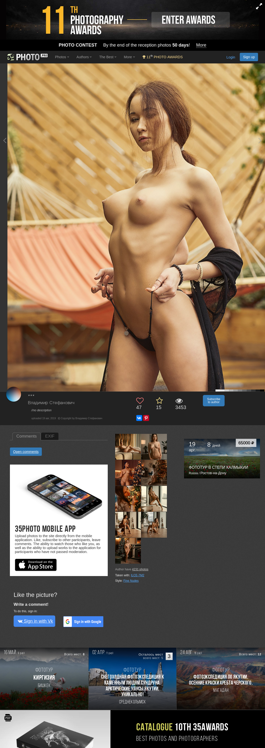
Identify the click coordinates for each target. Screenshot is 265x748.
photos (140, 569)
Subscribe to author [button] (213, 400)
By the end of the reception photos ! (132, 45)
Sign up (249, 57)
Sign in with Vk (35, 621)
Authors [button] (84, 57)
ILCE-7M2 (137, 575)
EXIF (49, 436)
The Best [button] (107, 57)
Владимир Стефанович (51, 403)
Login (230, 57)
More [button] (129, 57)
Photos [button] (62, 57)
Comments (26, 436)
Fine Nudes (130, 580)
